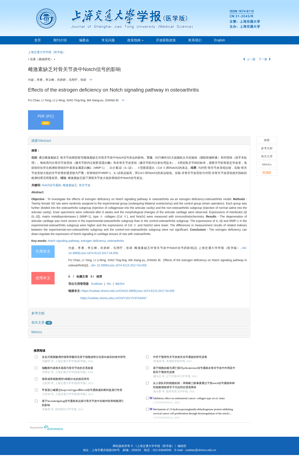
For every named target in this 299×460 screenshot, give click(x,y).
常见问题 (108, 40)
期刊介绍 (60, 40)
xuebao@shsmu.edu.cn (200, 450)
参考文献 (38, 313)
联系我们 (195, 40)
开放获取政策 (166, 40)
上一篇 (249, 59)
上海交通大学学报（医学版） (47, 52)
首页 (37, 40)
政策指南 (135, 40)
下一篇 (265, 59)
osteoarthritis (115, 240)
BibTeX (120, 283)
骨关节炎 (85, 185)
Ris (109, 283)
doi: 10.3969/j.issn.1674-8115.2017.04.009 (118, 265)
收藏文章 (82, 276)
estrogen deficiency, (94, 240)
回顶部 (266, 172)
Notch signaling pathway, (64, 240)
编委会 (84, 40)
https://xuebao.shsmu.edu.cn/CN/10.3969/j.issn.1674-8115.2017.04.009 (128, 290)
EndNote (96, 283)
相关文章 (41, 322)
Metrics (36, 332)
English (219, 40)
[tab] (139, 141)
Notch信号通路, (52, 185)
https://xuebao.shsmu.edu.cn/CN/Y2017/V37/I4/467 (113, 298)
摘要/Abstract (41, 140)
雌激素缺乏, (71, 185)
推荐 (99, 276)
